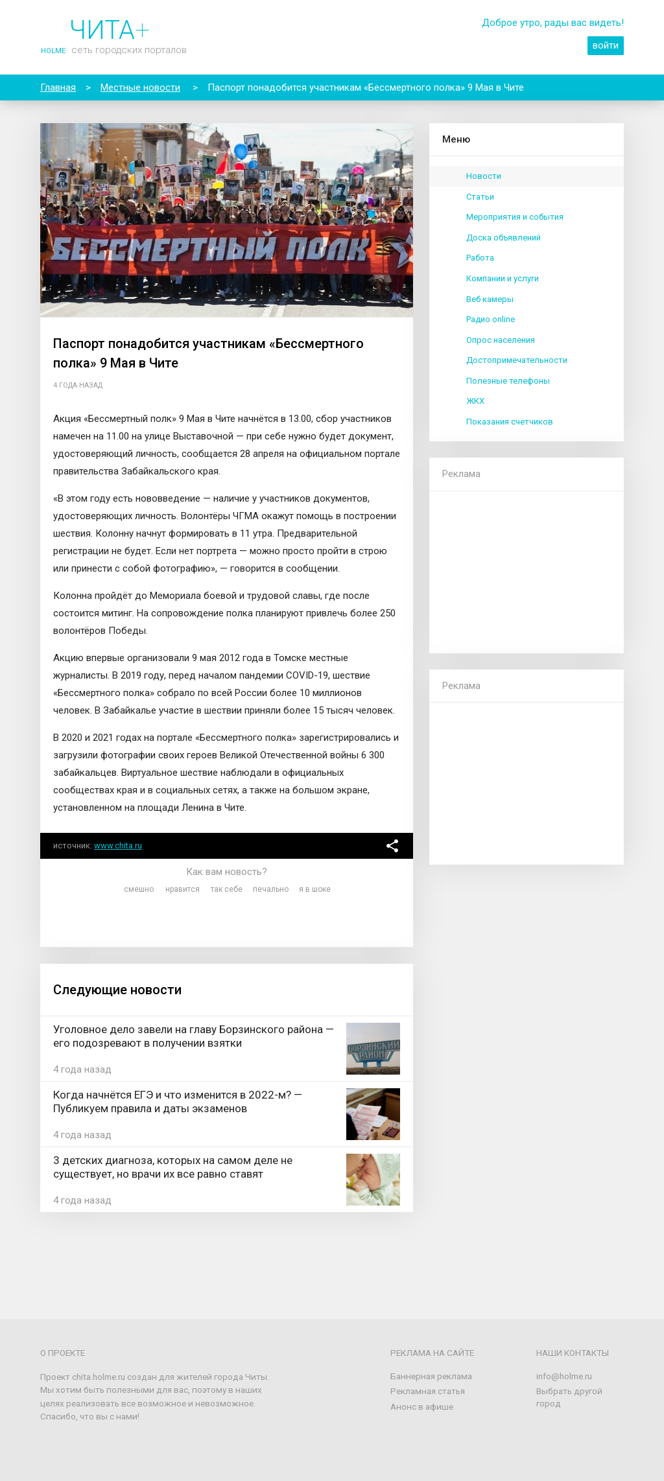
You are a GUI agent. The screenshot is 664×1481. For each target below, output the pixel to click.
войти (606, 45)
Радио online (490, 319)
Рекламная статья (427, 1391)
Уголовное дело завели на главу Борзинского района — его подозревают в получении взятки (193, 1036)
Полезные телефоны (508, 381)
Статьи (480, 197)
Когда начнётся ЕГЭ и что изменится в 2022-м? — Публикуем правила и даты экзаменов (177, 1101)
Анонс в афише (421, 1406)
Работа (480, 257)
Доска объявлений (503, 237)
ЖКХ (475, 401)
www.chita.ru (118, 845)
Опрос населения (500, 340)
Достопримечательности (516, 360)
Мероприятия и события (514, 217)
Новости (483, 176)
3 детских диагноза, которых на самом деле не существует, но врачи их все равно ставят (172, 1167)
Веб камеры (490, 299)
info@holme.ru (564, 1376)
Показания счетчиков (509, 421)
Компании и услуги (502, 278)
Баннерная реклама (431, 1376)
